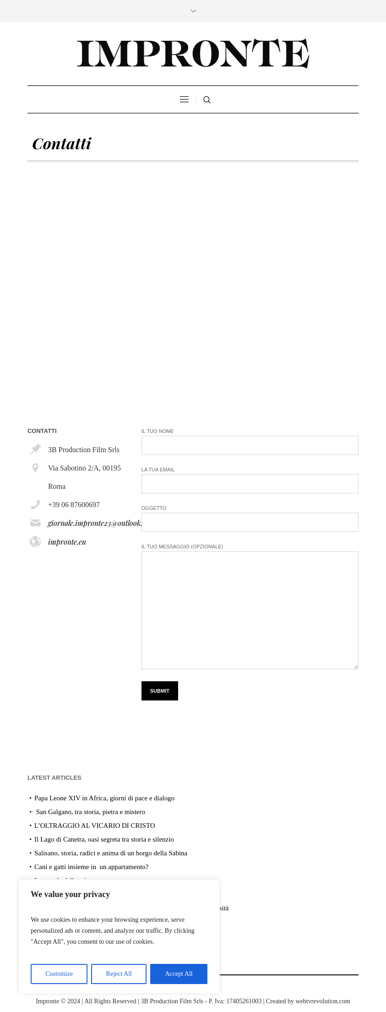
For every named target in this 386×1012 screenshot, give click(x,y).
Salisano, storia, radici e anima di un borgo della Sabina (110, 853)
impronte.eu (67, 542)
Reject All (119, 973)
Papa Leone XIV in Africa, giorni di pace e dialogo (104, 798)
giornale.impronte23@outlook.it (97, 523)
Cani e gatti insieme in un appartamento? (91, 866)
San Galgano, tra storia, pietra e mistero (89, 811)
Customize (59, 973)
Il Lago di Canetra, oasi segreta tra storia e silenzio (104, 839)
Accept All (178, 973)
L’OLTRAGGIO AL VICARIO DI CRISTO (94, 825)
